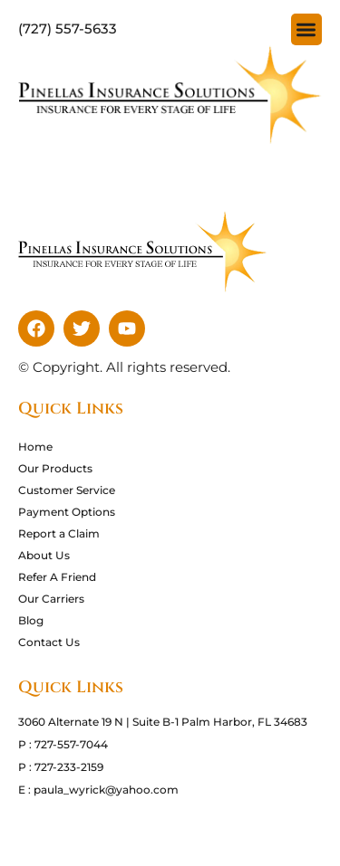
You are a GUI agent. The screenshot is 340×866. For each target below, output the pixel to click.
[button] (307, 29)
